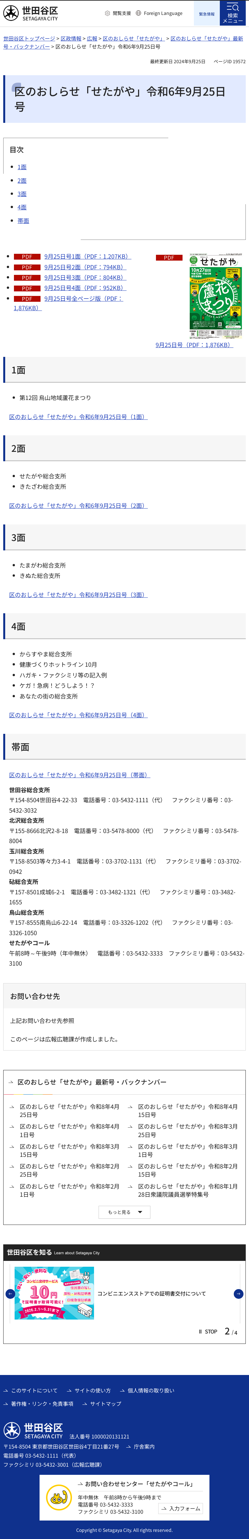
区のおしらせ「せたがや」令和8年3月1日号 (188, 1149)
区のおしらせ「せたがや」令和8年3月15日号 (70, 1149)
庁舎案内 (144, 1445)
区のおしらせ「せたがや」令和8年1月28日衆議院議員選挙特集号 (188, 1189)
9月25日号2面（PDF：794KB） (85, 266)
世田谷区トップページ (29, 37)
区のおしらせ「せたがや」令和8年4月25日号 (70, 1110)
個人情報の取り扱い (151, 1389)
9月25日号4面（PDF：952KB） (85, 287)
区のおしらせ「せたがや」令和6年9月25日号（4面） (78, 714)
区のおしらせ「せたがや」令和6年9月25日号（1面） (78, 415)
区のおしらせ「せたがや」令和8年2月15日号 (188, 1169)
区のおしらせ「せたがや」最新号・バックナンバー (92, 1081)
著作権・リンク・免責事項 (42, 1402)
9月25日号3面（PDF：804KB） (85, 276)
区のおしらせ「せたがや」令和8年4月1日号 (70, 1130)
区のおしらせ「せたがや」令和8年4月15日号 (188, 1110)
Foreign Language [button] (163, 13)
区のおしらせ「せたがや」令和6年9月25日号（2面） (78, 504)
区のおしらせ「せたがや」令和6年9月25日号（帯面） (79, 774)
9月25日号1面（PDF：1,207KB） (87, 255)
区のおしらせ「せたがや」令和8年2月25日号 (70, 1169)
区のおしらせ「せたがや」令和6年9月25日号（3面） (78, 593)
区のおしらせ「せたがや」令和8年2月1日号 (70, 1189)
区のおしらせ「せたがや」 (134, 37)
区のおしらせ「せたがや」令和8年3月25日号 (188, 1130)
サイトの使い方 (93, 1389)
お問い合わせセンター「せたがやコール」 (140, 1483)
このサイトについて (34, 1389)
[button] (118, 13)
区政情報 (71, 37)
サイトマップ (105, 1402)
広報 (92, 37)
